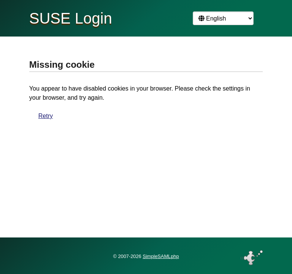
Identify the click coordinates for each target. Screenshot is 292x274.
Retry (45, 116)
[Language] (223, 18)
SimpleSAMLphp (161, 256)
